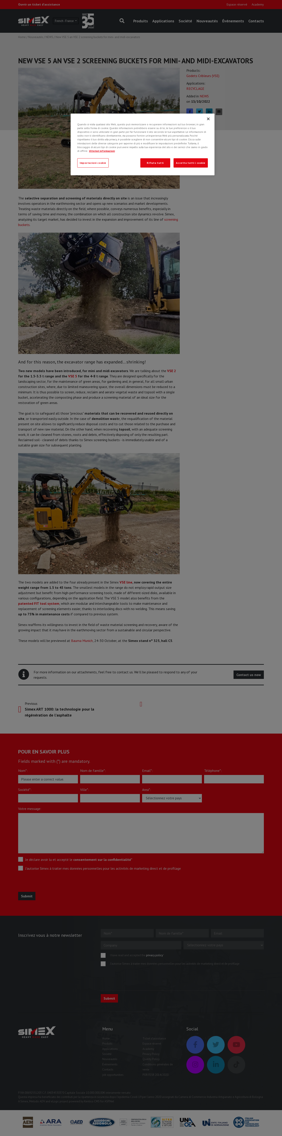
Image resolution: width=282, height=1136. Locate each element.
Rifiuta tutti (155, 162)
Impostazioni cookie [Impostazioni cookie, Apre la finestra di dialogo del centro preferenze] (93, 162)
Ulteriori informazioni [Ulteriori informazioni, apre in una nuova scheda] (102, 151)
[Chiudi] (208, 119)
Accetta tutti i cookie (190, 162)
